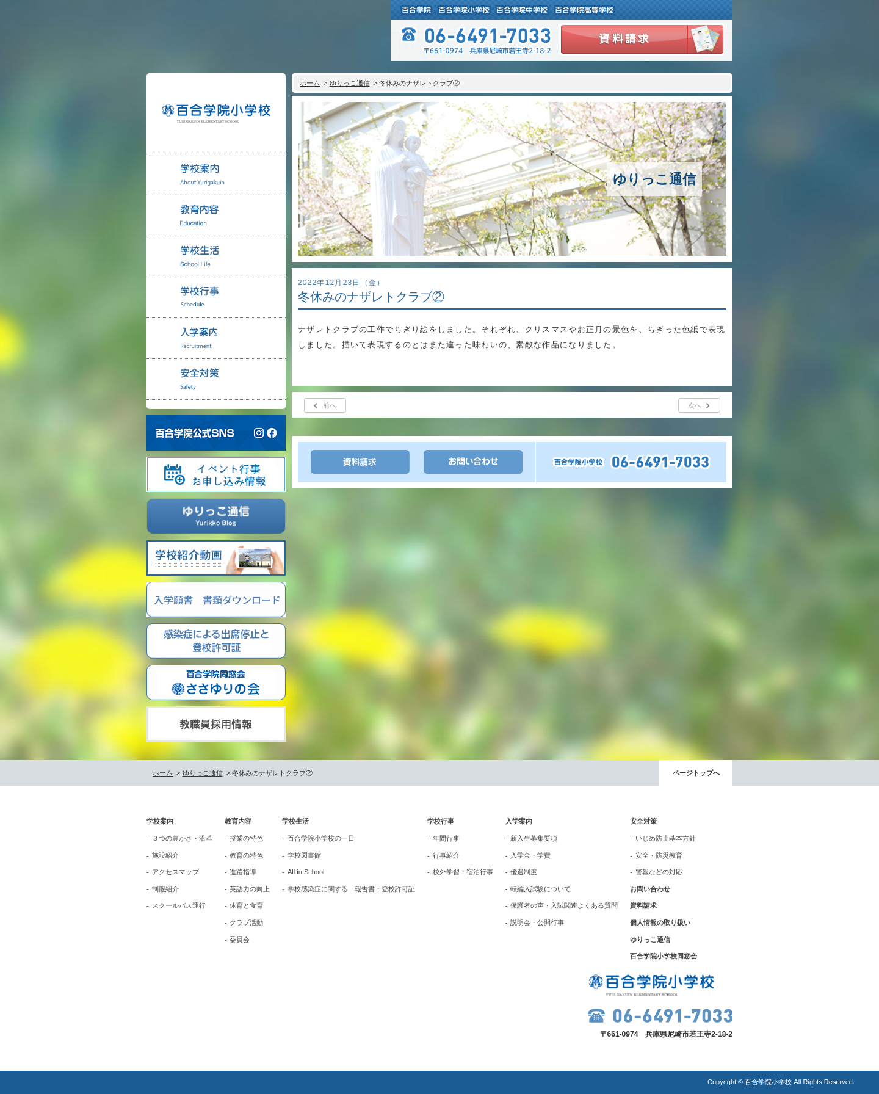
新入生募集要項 (533, 838)
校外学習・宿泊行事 (463, 871)
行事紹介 (446, 855)
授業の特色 (246, 838)
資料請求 (643, 905)
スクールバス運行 (179, 905)
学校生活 (295, 821)
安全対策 (643, 821)
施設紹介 (165, 855)
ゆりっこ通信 (350, 83)
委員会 (240, 939)
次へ (694, 405)
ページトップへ (696, 773)
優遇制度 (523, 871)
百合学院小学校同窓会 (663, 956)
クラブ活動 (246, 922)
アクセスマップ (175, 871)
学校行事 (440, 821)
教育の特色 (246, 855)
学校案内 (159, 821)
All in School (306, 871)
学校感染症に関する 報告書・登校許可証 (351, 889)
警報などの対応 (658, 871)
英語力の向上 (250, 889)
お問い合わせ (650, 889)
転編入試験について (540, 889)
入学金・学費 (530, 855)
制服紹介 (165, 889)
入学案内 (518, 821)
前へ (329, 405)
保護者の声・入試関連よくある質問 (564, 905)
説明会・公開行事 (537, 922)
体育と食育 (246, 905)
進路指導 (243, 871)
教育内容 (238, 821)
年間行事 (446, 838)
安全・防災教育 (658, 855)
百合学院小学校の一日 (321, 838)
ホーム (310, 83)
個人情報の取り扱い (660, 922)
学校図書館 (304, 855)
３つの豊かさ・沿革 (182, 838)
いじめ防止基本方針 (665, 838)
